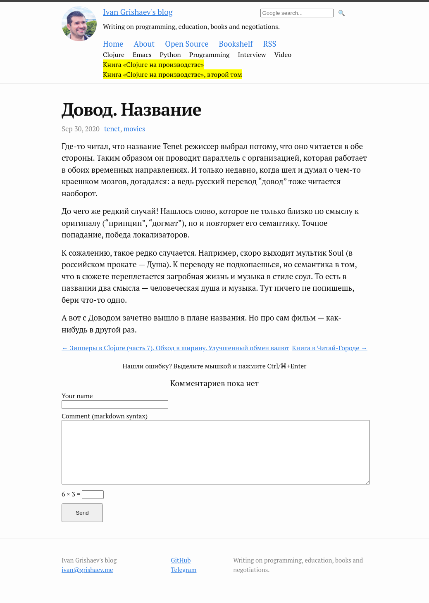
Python (170, 54)
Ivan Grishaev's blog (138, 12)
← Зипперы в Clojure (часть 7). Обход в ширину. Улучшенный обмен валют (175, 348)
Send (82, 513)
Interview (252, 54)
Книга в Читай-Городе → (329, 348)
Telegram (183, 569)
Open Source (186, 44)
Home (113, 44)
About (144, 44)
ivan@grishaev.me (87, 569)
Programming (209, 54)
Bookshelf (236, 44)
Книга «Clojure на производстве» (153, 64)
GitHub (181, 560)
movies (134, 128)
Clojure (113, 54)
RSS (269, 44)
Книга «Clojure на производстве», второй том (172, 74)
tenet (112, 128)
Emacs (142, 54)
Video (283, 54)
